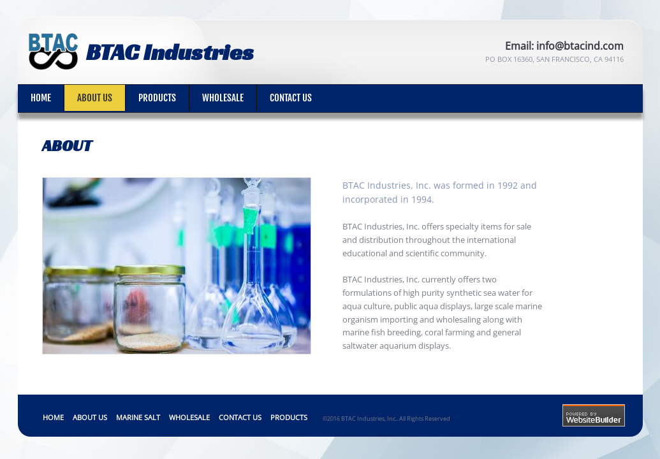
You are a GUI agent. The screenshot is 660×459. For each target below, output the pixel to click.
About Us (94, 98)
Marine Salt (138, 417)
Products (157, 98)
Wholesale (223, 98)
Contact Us (291, 98)
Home (41, 98)
